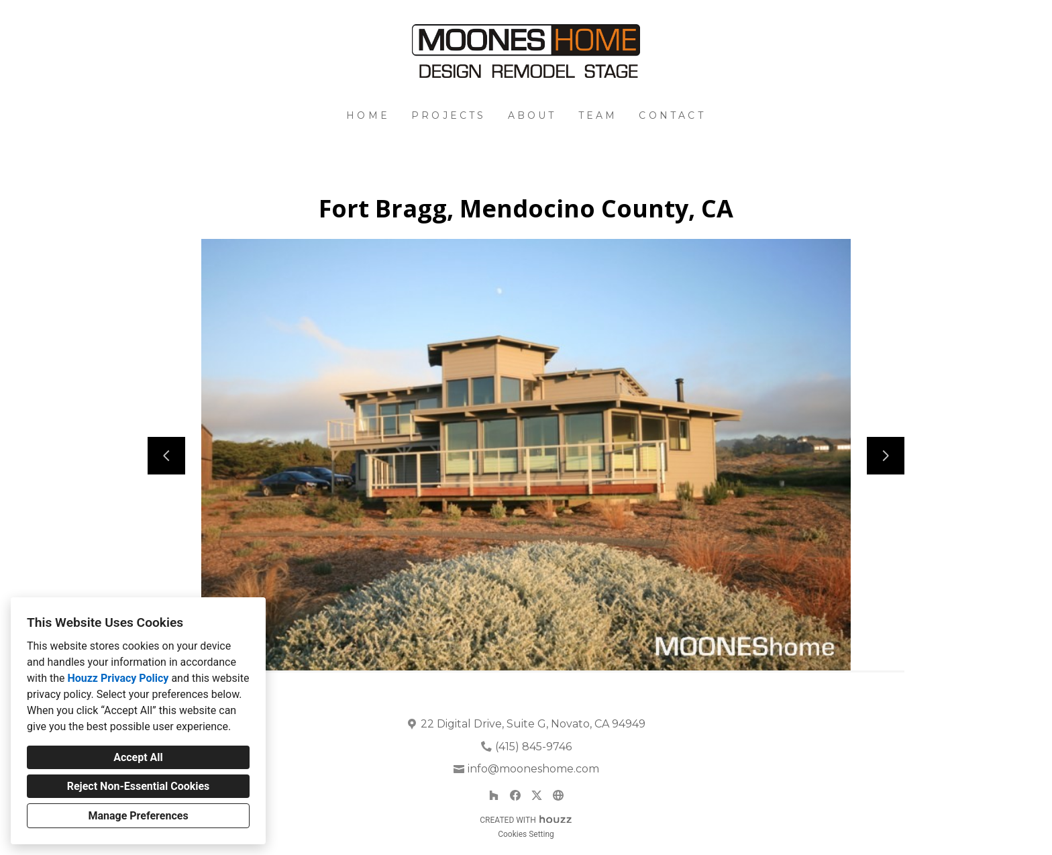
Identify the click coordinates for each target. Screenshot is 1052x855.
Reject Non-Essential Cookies (138, 786)
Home (368, 115)
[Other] (558, 795)
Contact (672, 115)
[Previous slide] (166, 455)
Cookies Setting (526, 834)
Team (598, 115)
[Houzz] (494, 795)
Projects (448, 115)
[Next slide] (885, 455)
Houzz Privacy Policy (117, 678)
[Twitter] (536, 795)
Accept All (138, 757)
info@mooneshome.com (533, 768)
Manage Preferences (138, 815)
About (532, 115)
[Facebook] (515, 795)
